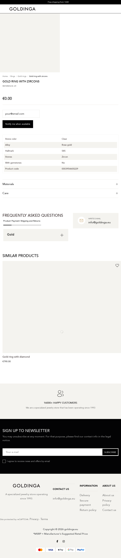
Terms (44, 519)
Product (7, 221)
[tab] (60, 184)
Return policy (88, 510)
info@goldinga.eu (64, 499)
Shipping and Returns (30, 221)
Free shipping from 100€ (58, 2)
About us (108, 495)
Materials (60, 184)
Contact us (109, 510)
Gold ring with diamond (16, 357)
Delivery (85, 495)
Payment (16, 221)
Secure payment (85, 503)
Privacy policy (106, 503)
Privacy (34, 519)
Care (60, 193)
